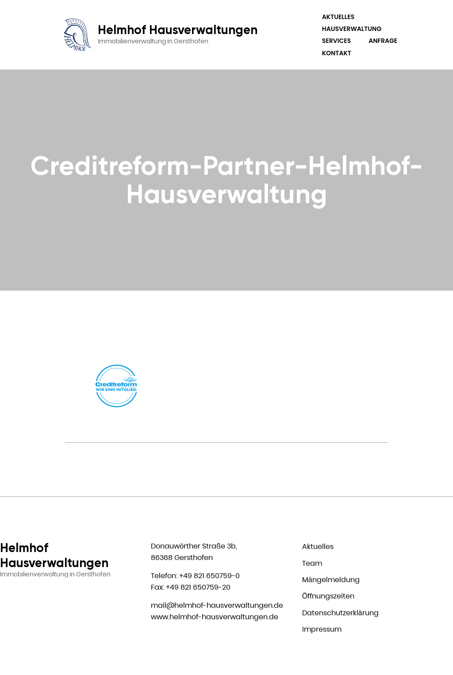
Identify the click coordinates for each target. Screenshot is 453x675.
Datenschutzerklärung (340, 613)
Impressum (322, 629)
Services (336, 40)
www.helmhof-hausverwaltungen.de (214, 617)
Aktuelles (338, 16)
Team (312, 563)
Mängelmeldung (331, 580)
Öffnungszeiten (328, 596)
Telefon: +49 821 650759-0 (195, 576)
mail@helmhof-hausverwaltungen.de (217, 605)
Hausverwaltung (351, 28)
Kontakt (336, 53)
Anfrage (383, 40)
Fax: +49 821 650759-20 (190, 587)
